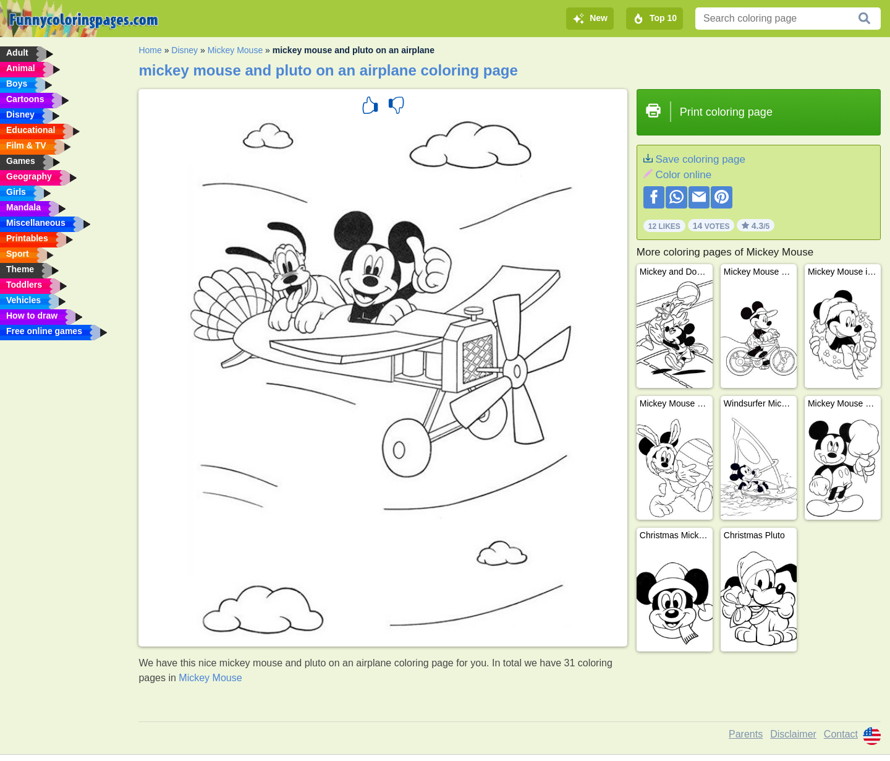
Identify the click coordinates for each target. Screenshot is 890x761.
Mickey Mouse (235, 50)
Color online (683, 175)
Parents (746, 734)
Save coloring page (700, 159)
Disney (184, 50)
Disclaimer (793, 734)
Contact (841, 734)
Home (149, 50)
